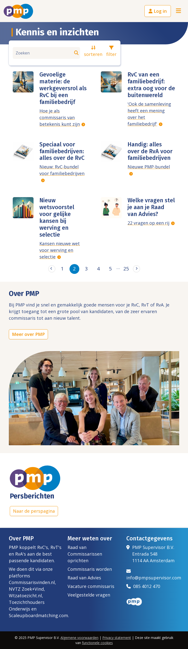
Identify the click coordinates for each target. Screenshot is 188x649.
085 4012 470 (143, 586)
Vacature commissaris (91, 586)
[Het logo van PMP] (18, 11)
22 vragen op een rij (148, 223)
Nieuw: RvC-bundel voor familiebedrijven (61, 170)
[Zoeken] (46, 53)
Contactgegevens (149, 538)
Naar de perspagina (34, 511)
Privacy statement (116, 637)
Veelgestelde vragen (89, 595)
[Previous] (51, 268)
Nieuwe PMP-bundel (149, 167)
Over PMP (21, 538)
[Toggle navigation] (178, 11)
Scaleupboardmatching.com (38, 615)
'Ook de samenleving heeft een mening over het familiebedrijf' (149, 114)
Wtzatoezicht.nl (25, 595)
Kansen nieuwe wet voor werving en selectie (59, 250)
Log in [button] (158, 11)
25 (126, 268)
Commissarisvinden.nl (32, 582)
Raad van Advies (84, 578)
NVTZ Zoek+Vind (26, 589)
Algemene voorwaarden (79, 637)
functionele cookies (97, 642)
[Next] (136, 268)
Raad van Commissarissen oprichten (85, 553)
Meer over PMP (28, 334)
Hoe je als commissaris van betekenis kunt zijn (59, 117)
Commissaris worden (90, 569)
